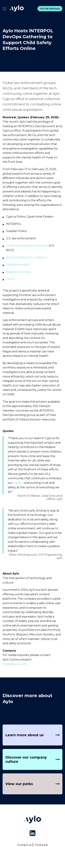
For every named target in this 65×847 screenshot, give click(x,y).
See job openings (50, 8)
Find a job (41, 844)
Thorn (10, 279)
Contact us (24, 844)
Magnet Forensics (18, 272)
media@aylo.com (14, 664)
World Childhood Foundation (26, 257)
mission (18, 482)
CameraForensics (17, 264)
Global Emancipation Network (27, 245)
